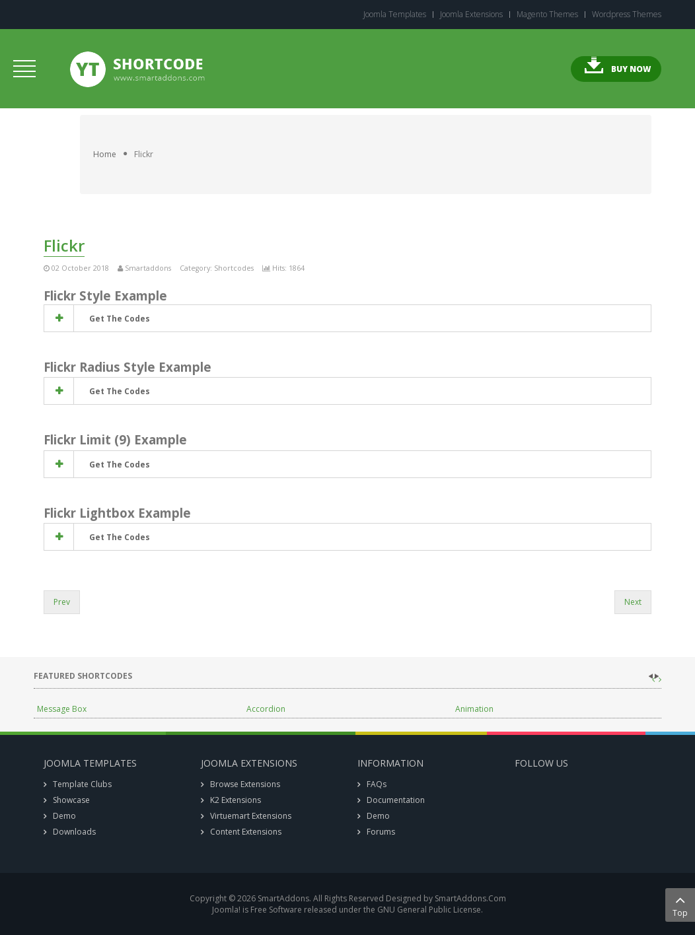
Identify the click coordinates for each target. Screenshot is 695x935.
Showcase (71, 800)
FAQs (376, 784)
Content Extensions (245, 831)
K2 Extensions (235, 800)
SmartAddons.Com (470, 898)
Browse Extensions (245, 784)
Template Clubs (82, 784)
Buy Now (631, 69)
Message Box (62, 708)
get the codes (118, 318)
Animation (474, 708)
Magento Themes (547, 14)
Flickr (64, 245)
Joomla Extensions (471, 14)
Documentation (396, 800)
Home (104, 154)
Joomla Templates (394, 14)
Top (680, 904)
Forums (381, 831)
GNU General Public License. (430, 909)
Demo (64, 815)
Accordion (265, 708)
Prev (62, 601)
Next (632, 601)
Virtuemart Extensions (250, 815)
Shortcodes (234, 268)
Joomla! (226, 909)
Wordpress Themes (626, 14)
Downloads (74, 831)
